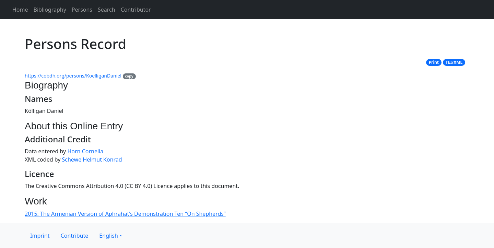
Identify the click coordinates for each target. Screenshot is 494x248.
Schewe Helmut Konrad (92, 159)
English (108, 235)
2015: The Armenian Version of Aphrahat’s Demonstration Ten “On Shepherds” (125, 213)
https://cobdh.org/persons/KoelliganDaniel (73, 75)
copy (129, 76)
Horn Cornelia (85, 151)
